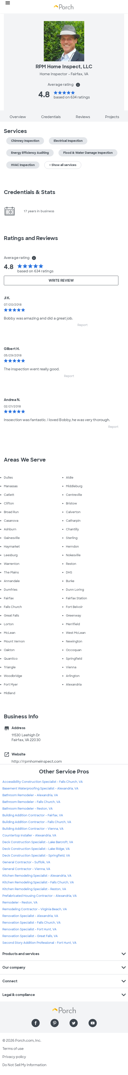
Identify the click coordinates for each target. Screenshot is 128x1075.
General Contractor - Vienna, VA (26, 869)
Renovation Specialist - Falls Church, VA (31, 923)
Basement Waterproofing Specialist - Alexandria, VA (40, 788)
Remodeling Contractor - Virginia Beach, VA (34, 909)
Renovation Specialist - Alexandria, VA (30, 916)
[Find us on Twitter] (74, 1023)
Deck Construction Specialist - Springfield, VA (36, 856)
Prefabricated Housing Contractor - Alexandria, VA (39, 896)
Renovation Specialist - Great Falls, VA (30, 936)
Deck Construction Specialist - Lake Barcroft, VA (37, 842)
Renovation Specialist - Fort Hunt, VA (29, 929)
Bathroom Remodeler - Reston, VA (27, 809)
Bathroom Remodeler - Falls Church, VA (31, 802)
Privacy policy (14, 1057)
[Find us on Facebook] (36, 1023)
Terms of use (13, 1048)
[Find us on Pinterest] (55, 1023)
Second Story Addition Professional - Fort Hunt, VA (39, 943)
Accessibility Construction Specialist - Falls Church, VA (42, 782)
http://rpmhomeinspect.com (37, 761)
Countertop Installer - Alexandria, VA (29, 835)
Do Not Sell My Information (24, 1065)
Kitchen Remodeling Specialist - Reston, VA (34, 889)
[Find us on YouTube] (93, 1023)
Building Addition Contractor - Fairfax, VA (32, 815)
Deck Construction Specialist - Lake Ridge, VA (36, 849)
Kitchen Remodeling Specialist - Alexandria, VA (36, 876)
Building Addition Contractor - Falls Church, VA (36, 822)
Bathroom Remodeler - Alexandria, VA (30, 795)
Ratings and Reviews (31, 238)
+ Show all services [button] (62, 165)
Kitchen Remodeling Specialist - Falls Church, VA (38, 882)
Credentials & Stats (29, 192)
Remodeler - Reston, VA (20, 902)
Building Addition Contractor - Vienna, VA (33, 829)
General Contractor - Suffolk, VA (26, 862)
